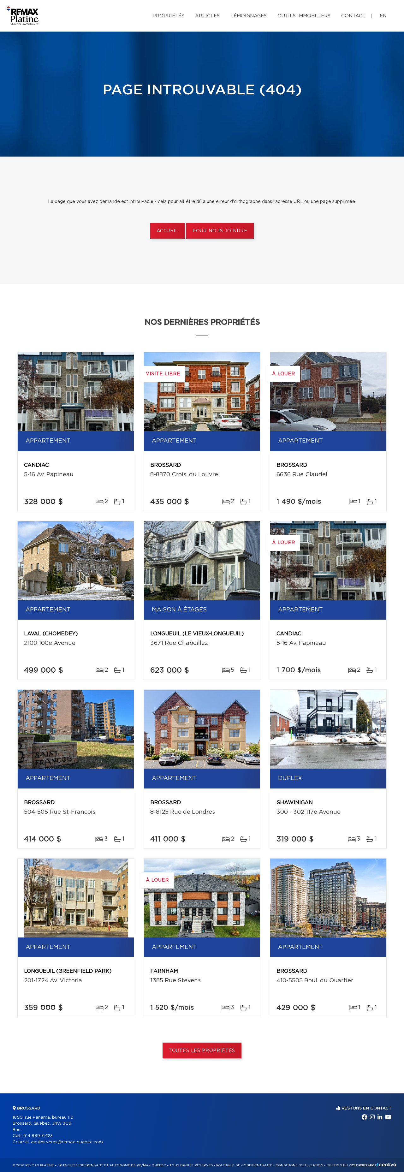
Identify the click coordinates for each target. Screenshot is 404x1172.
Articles (207, 16)
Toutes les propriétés (202, 1051)
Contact (353, 16)
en (383, 16)
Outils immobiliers (303, 16)
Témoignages (248, 16)
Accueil (167, 231)
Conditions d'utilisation (299, 1165)
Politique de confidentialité (244, 1165)
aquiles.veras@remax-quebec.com (67, 1142)
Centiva (386, 1165)
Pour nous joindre (220, 231)
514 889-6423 (38, 1136)
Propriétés (168, 16)
